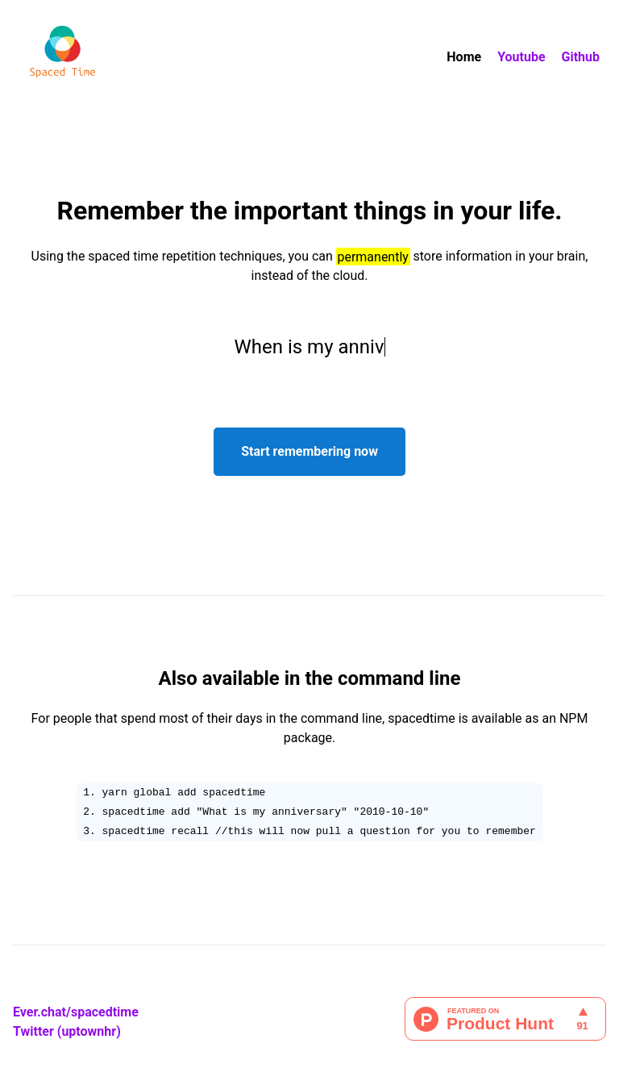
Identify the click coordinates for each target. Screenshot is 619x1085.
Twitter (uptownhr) (67, 1031)
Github (581, 57)
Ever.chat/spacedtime (76, 1012)
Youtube (521, 57)
